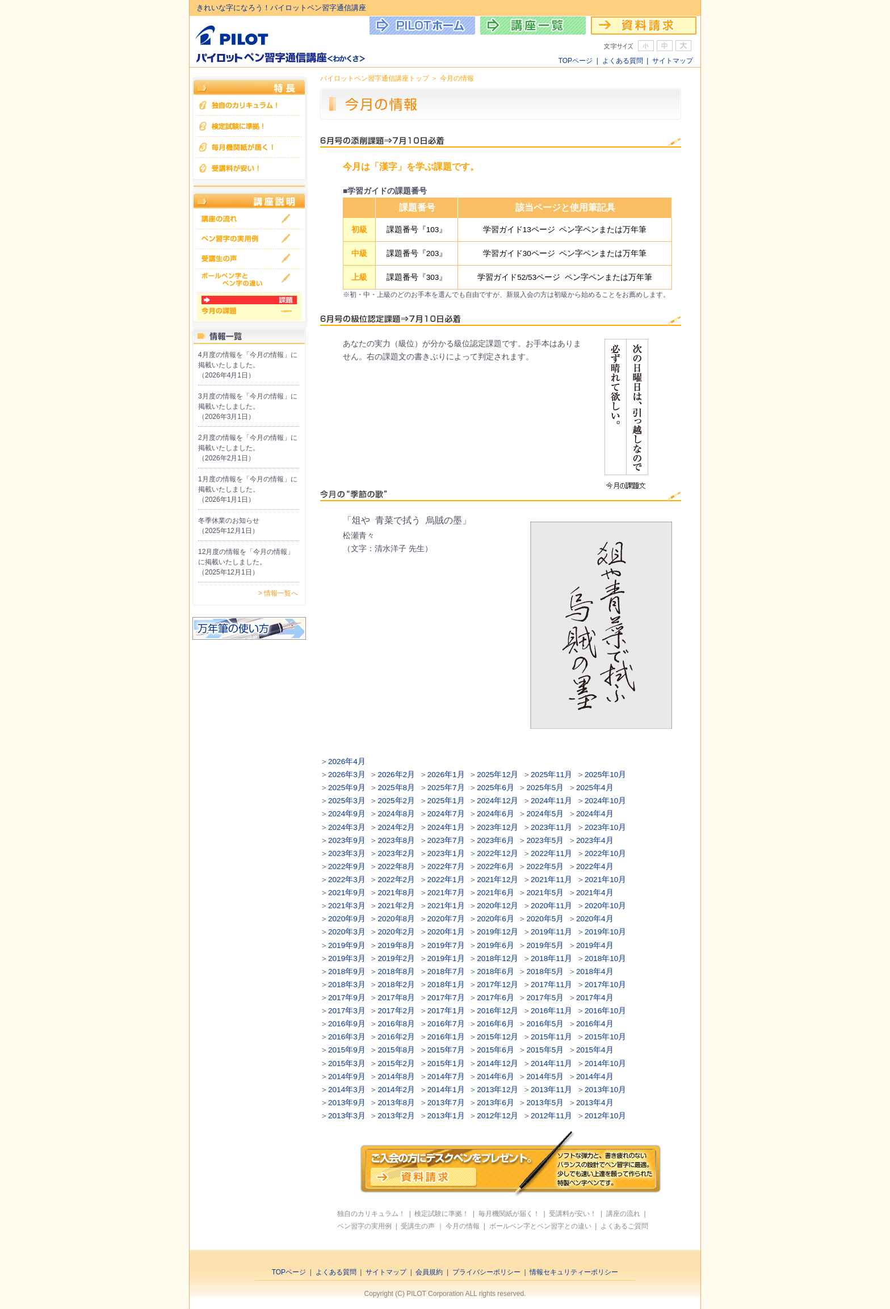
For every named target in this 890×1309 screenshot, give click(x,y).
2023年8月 (396, 840)
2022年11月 (551, 853)
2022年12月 (497, 853)
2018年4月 (595, 971)
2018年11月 (551, 958)
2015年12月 (497, 1037)
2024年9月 (347, 813)
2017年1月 (446, 1010)
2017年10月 (605, 984)
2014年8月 (396, 1076)
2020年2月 (396, 932)
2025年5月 (545, 787)
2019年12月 (497, 932)
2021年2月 (396, 905)
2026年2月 (396, 774)
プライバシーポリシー (486, 1272)
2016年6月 (495, 1023)
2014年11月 (551, 1063)
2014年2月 (396, 1089)
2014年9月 (347, 1076)
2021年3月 (347, 905)
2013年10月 (605, 1089)
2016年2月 (396, 1037)
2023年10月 (605, 827)
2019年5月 (545, 945)
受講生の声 (418, 1226)
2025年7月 (446, 787)
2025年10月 (605, 774)
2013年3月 (347, 1115)
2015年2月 (396, 1063)
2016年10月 (605, 1010)
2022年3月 (347, 879)
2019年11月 (551, 932)
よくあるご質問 (624, 1226)
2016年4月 (595, 1023)
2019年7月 (446, 945)
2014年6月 (495, 1076)
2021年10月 (605, 879)
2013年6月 (495, 1102)
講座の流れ (623, 1214)
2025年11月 (551, 774)
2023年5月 (545, 840)
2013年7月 (446, 1102)
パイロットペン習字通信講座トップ (374, 78)
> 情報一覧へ (278, 593)
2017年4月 (595, 997)
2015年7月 (446, 1050)
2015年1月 (446, 1063)
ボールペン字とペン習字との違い (540, 1226)
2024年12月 (497, 800)
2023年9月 (347, 840)
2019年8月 (396, 945)
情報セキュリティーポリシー (574, 1272)
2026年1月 (446, 774)
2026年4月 (347, 761)
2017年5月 (545, 997)
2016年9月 (347, 1023)
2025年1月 (446, 800)
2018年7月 (446, 971)
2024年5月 (545, 813)
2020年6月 (495, 918)
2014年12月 (497, 1063)
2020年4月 (595, 918)
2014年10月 (605, 1063)
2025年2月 (396, 800)
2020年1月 (446, 932)
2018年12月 (497, 958)
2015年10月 (605, 1037)
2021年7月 (446, 892)
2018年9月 (347, 971)
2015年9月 (347, 1050)
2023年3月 (347, 853)
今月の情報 (463, 1226)
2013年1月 (446, 1115)
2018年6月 (495, 971)
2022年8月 (396, 866)
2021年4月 (595, 892)
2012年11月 (551, 1115)
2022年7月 (446, 866)
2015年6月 (495, 1050)
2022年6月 (495, 866)
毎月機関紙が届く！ (509, 1214)
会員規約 (429, 1272)
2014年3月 (347, 1089)
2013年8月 (396, 1102)
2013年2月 (396, 1115)
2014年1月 (446, 1089)
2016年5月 (545, 1023)
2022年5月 (545, 866)
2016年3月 (347, 1037)
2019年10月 (605, 932)
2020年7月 (446, 918)
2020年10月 (605, 905)
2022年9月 (347, 866)
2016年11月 (551, 1010)
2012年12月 (497, 1115)
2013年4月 (595, 1102)
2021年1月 (446, 905)
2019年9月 (347, 945)
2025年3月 (347, 800)
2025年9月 (347, 787)
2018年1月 (446, 984)
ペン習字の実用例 (364, 1226)
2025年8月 (396, 787)
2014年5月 (545, 1076)
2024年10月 (605, 800)
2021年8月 (396, 892)
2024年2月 (396, 827)
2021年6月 (495, 892)
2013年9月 (347, 1102)
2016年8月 (396, 1023)
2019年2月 (396, 958)
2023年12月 (497, 827)
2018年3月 (347, 984)
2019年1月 (446, 958)
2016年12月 (497, 1010)
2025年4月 (595, 787)
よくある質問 (622, 61)
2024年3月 (347, 827)
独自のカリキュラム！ (371, 1214)
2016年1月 (446, 1037)
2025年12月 (497, 774)
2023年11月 (551, 827)
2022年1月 (446, 879)
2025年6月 (495, 787)
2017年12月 (497, 984)
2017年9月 (347, 997)
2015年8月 (396, 1050)
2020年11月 (551, 905)
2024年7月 (446, 813)
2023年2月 (396, 853)
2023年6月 (495, 840)
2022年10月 (605, 853)
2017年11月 (551, 984)
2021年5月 (545, 892)
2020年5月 (545, 918)
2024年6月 (495, 813)
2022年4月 (595, 866)
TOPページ (576, 61)
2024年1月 (446, 827)
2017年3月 (347, 1010)
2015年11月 (551, 1037)
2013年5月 (545, 1102)
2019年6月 (495, 945)
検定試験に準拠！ (441, 1214)
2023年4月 (595, 840)
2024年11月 (551, 800)
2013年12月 (497, 1089)
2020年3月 (347, 932)
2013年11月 (551, 1089)
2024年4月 (595, 813)
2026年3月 (347, 774)
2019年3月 (347, 958)
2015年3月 (347, 1063)
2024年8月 (396, 813)
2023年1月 (446, 853)
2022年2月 (396, 879)
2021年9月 (347, 892)
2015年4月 (595, 1050)
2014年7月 (446, 1076)
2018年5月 (545, 971)
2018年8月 (396, 971)
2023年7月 (446, 840)
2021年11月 (551, 879)
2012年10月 (605, 1115)
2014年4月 (595, 1076)
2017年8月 (396, 997)
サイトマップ (672, 61)
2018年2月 (396, 984)
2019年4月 (595, 945)
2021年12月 (497, 879)
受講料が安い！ (573, 1214)
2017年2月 (396, 1010)
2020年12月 (497, 905)
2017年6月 (495, 997)
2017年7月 (446, 997)
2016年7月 (446, 1023)
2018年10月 (605, 958)
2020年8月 (396, 918)
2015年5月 (545, 1050)
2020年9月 (347, 918)
